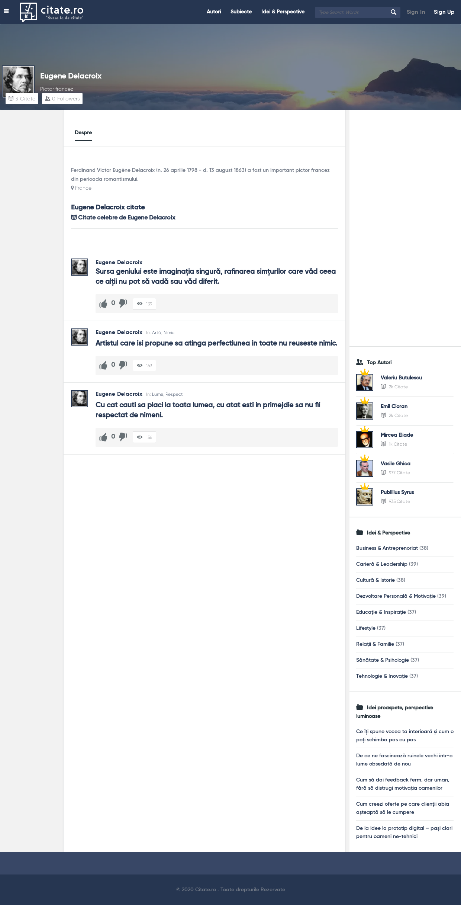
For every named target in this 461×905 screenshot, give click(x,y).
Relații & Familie (375, 644)
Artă (156, 332)
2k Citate (394, 386)
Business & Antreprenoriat (387, 548)
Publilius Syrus (397, 492)
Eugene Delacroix (70, 76)
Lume (157, 394)
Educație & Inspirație (381, 612)
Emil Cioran (394, 406)
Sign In (416, 12)
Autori (214, 12)
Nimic (169, 332)
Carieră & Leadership (381, 564)
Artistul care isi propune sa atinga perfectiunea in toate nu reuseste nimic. (216, 343)
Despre (83, 132)
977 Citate (395, 472)
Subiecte (241, 12)
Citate (22, 98)
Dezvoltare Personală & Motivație (396, 596)
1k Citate (394, 444)
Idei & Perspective (282, 12)
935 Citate (395, 501)
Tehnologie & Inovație (382, 676)
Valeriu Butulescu (401, 378)
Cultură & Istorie (375, 580)
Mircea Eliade (397, 435)
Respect (174, 394)
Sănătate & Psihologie (382, 660)
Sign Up (444, 12)
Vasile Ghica (395, 463)
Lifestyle (365, 628)
